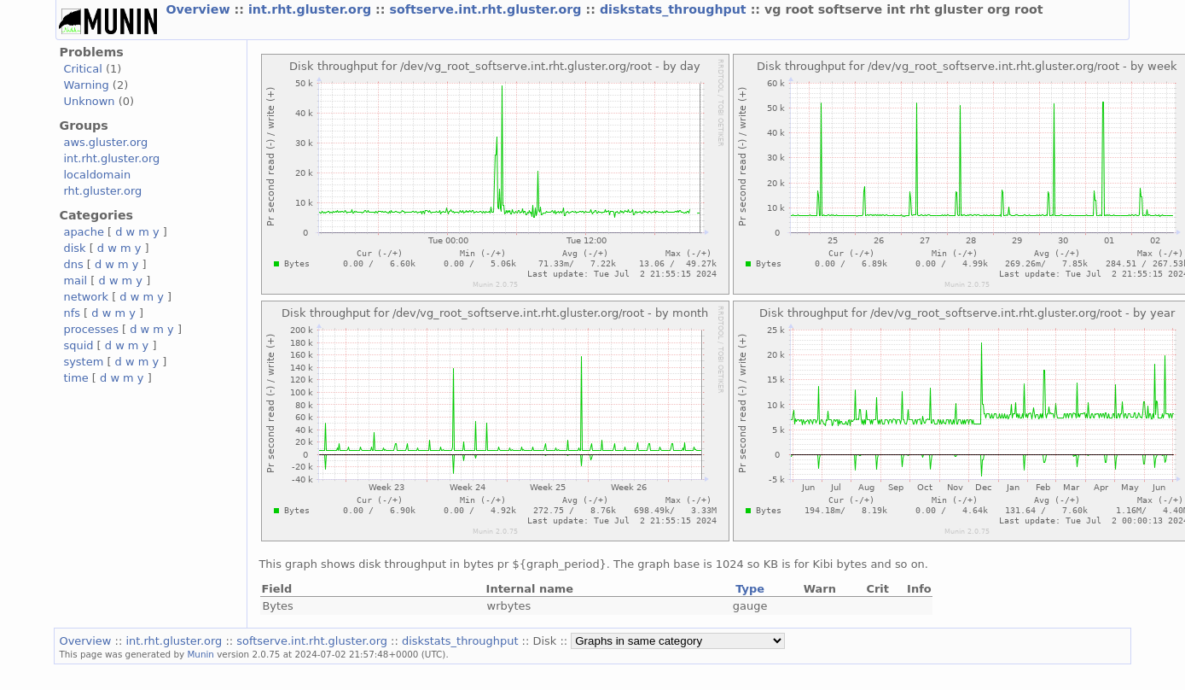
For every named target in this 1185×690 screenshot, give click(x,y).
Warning (85, 85)
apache (83, 231)
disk (74, 248)
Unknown (88, 101)
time (75, 377)
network (85, 296)
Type (749, 588)
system (83, 361)
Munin (200, 654)
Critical (82, 68)
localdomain (97, 174)
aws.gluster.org (105, 142)
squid (78, 345)
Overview (200, 9)
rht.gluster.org (102, 190)
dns (73, 264)
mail (75, 280)
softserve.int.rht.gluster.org (487, 9)
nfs (71, 313)
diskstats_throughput (675, 9)
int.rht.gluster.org (311, 9)
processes (91, 329)
